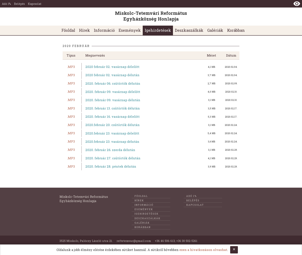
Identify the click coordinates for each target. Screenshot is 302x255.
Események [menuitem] (130, 30)
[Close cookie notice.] (234, 249)
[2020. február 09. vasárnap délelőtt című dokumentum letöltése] (151, 91)
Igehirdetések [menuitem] (158, 30)
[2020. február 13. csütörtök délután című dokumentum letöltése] (151, 108)
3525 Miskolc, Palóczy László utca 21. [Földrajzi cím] (86, 241)
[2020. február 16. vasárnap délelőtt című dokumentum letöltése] (151, 116)
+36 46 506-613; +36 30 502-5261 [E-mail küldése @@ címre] (176, 241)
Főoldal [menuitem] (68, 30)
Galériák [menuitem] (215, 30)
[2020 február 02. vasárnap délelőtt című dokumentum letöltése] (151, 66)
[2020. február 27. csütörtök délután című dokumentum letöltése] (151, 158)
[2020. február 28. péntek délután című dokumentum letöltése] (151, 166)
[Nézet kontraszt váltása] (296, 3)
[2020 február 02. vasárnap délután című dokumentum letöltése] (151, 75)
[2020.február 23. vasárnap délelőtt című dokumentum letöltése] (151, 133)
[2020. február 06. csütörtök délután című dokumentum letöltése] (151, 83)
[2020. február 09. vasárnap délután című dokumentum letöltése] (151, 100)
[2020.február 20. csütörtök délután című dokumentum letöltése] (151, 125)
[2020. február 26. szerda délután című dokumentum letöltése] (151, 150)
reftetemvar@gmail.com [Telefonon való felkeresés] (134, 241)
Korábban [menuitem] (236, 30)
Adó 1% (6, 4)
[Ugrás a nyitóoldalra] (151, 17)
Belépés (19, 4)
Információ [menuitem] (104, 30)
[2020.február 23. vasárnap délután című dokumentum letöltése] (151, 141)
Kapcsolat (34, 4)
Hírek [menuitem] (84, 30)
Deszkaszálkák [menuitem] (189, 30)
